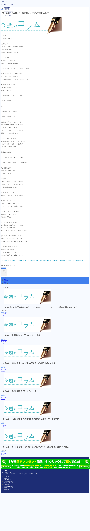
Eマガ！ (5, 2)
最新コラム (4, 9)
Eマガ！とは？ (7, 7)
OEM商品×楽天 (8, 484)
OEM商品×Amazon (8, 11)
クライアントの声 (8, 487)
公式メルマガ (7, 9)
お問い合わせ (7, 489)
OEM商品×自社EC (8, 15)
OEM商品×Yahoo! (8, 483)
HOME (5, 470)
